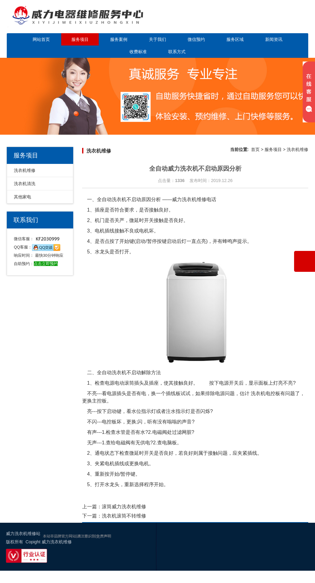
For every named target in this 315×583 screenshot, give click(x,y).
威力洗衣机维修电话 (194, 199)
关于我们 (157, 39)
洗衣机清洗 (24, 183)
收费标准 (138, 51)
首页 (255, 149)
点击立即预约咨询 (272, 21)
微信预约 (196, 39)
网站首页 (41, 39)
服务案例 (118, 39)
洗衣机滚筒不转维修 (124, 515)
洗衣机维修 (24, 170)
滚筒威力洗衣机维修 (124, 506)
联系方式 (176, 51)
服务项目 (80, 39)
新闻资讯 (273, 39)
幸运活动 (302, 559)
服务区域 (235, 39)
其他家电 (22, 196)
